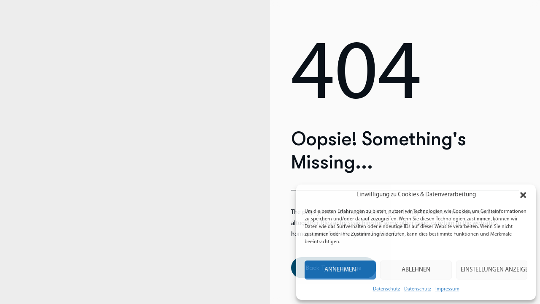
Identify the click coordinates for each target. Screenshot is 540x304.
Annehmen (340, 270)
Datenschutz (386, 289)
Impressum (447, 289)
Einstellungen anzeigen (494, 270)
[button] (523, 195)
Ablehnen (416, 270)
